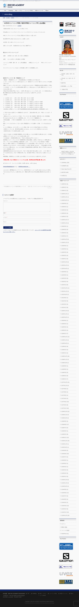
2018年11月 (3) (65, 359)
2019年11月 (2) (65, 340)
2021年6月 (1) (64, 297)
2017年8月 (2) (64, 392)
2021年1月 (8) (64, 307)
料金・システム (43, 593)
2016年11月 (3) (65, 414)
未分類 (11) (64, 175)
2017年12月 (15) (65, 382)
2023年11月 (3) (65, 242)
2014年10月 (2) (65, 486)
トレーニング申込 (53, 593)
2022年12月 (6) (65, 262)
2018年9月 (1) (64, 366)
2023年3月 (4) (64, 252)
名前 (4, 214)
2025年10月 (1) (65, 200)
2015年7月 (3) (64, 457)
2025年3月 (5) (64, 210)
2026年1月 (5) (64, 190)
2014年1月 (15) (65, 512)
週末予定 (63, 83)
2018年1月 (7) (64, 379)
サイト (4, 223)
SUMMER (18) (64, 165)
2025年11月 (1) (65, 197)
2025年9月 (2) (64, 203)
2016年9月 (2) (64, 421)
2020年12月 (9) (65, 310)
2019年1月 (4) (64, 353)
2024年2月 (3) (64, 232)
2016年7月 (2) (64, 427)
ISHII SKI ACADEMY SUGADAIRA (37, 601)
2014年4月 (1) (64, 502)
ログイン (63, 523)
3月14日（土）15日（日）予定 (68, 79)
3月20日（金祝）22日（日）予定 (68, 74)
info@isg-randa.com (24, 166)
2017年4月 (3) (64, 398)
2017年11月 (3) (65, 385)
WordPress (32, 603)
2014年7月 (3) (64, 496)
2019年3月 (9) (64, 346)
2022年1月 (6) (64, 284)
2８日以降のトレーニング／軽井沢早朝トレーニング (14, 186)
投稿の (64, 527)
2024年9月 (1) (64, 226)
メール (5, 219)
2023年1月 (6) (64, 258)
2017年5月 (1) (64, 395)
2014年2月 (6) (64, 509)
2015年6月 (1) (64, 460)
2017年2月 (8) (64, 405)
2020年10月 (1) (65, 317)
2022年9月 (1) (64, 271)
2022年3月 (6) (64, 278)
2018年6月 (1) (64, 369)
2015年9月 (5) (64, 450)
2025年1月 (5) (64, 216)
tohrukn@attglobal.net (8, 166)
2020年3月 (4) (64, 327)
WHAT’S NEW (64, 151)
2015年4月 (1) (64, 466)
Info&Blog (34, 593)
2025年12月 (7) (65, 193)
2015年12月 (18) (65, 440)
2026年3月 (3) (64, 184)
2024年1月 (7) (64, 236)
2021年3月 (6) (64, 301)
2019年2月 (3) (64, 349)
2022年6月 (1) (64, 275)
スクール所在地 (43, 595)
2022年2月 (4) (64, 281)
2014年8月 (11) (65, 492)
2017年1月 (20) (65, 408)
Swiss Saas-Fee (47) (66, 169)
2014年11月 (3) (65, 483)
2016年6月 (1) (64, 431)
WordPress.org (65, 533)
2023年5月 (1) (64, 249)
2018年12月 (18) (65, 356)
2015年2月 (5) (64, 473)
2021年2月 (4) (64, 304)
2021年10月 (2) (65, 294)
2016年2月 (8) (64, 434)
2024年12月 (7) (65, 219)
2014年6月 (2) (64, 499)
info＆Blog (8, 17)
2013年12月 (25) (65, 515)
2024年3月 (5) (64, 229)
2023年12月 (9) (65, 239)
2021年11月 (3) (65, 291)
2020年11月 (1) (65, 314)
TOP (28, 593)
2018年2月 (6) (64, 375)
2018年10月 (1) (65, 362)
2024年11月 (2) (65, 223)
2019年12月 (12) (65, 336)
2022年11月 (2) (65, 265)
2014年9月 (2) (64, 489)
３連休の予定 (64, 89)
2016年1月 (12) (65, 437)
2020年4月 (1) (64, 323)
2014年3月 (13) (65, 505)
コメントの (65, 530)
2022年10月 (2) (65, 268)
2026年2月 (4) (64, 187)
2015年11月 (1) (65, 444)
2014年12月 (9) (65, 479)
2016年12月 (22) (65, 411)
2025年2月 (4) (64, 213)
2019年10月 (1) (65, 343)
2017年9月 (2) (64, 388)
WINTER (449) (64, 172)
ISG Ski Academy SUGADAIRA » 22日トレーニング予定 (68, 153)
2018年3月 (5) (64, 372)
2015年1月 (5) (64, 476)
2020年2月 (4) (64, 330)
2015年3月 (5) (64, 470)
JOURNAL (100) (65, 162)
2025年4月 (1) (64, 206)
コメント (5, 200)
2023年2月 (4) (64, 255)
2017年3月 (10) (65, 401)
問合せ (72, 593)
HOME (4, 17)
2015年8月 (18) (65, 453)
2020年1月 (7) (64, 333)
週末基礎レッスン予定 (66, 86)
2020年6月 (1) (64, 320)
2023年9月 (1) (64, 245)
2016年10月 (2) (65, 418)
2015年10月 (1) (65, 447)
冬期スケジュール (63, 593)
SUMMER (12, 17)
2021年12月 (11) (65, 288)
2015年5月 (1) (64, 463)
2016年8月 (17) (65, 424)
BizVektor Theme (39, 603)
